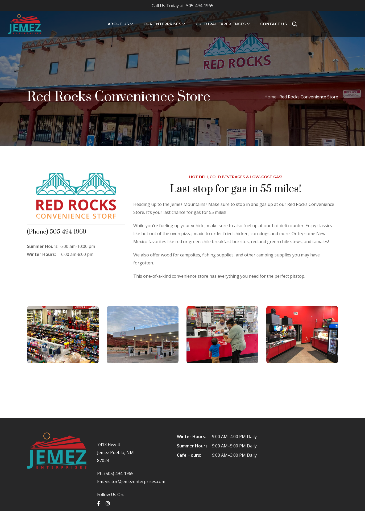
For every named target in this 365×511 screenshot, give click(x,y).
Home (270, 97)
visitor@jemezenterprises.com (135, 481)
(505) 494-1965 (118, 473)
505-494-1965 (182, 6)
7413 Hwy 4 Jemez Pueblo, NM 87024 (115, 452)
